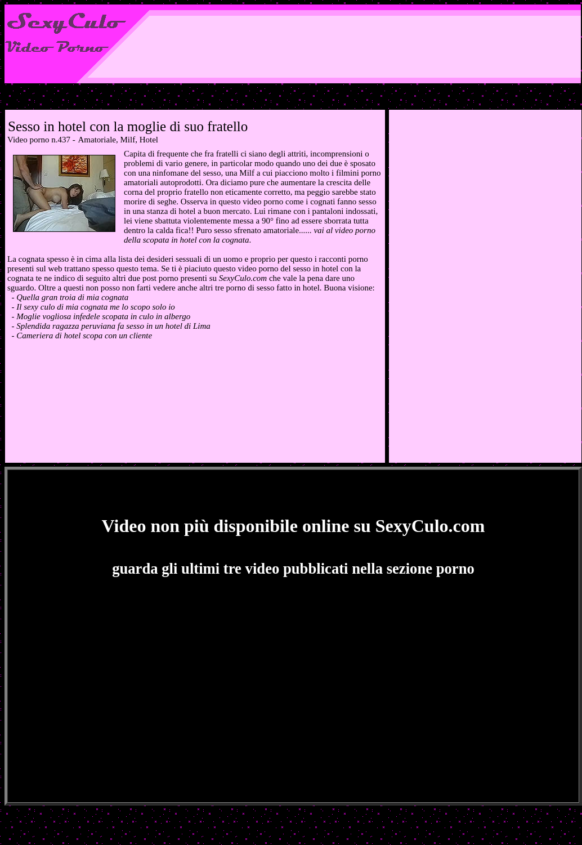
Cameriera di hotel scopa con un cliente (84, 335)
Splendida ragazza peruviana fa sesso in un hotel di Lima (113, 325)
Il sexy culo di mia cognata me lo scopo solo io (95, 306)
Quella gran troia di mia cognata (72, 297)
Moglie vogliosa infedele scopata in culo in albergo (103, 316)
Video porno (28, 139)
